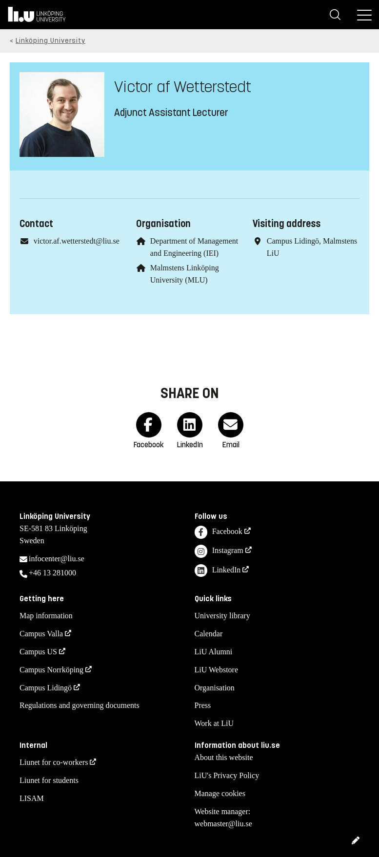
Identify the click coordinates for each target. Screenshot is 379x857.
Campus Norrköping (51, 670)
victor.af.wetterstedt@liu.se (77, 241)
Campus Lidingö (46, 688)
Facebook (218, 532)
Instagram (219, 551)
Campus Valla (41, 633)
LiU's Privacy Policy (227, 775)
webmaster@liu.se (223, 823)
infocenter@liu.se (56, 558)
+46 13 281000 (52, 573)
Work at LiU (214, 723)
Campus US (38, 652)
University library (222, 615)
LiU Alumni (214, 652)
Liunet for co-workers (54, 762)
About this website (224, 757)
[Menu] (364, 14)
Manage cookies (220, 793)
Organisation (215, 688)
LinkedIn (218, 570)
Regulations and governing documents (80, 705)
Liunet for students (49, 780)
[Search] (335, 14)
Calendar (209, 633)
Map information (46, 615)
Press (203, 705)
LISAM (32, 798)
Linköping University (50, 41)
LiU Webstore (217, 670)
